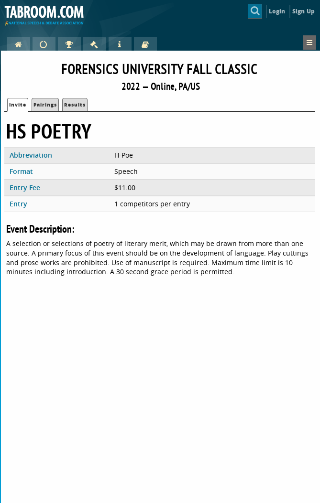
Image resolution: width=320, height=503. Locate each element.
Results (75, 104)
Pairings (45, 104)
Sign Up (303, 11)
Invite (17, 104)
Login (277, 11)
